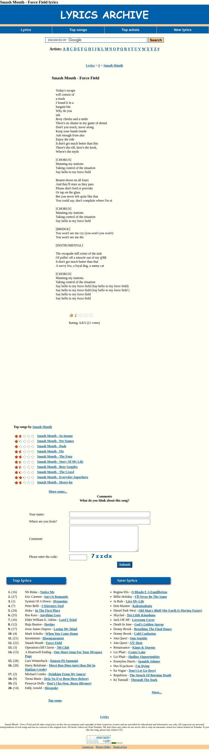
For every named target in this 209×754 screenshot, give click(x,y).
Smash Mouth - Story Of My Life (60, 462)
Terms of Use (120, 751)
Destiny (49, 629)
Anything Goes (50, 620)
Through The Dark (144, 685)
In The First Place (47, 615)
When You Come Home (61, 638)
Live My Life (135, 606)
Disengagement (53, 643)
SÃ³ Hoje (136, 648)
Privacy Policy (103, 751)
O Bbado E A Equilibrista (149, 597)
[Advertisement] (27, 169)
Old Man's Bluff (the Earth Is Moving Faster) (170, 615)
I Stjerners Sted (53, 611)
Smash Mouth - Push (51, 446)
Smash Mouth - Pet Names (55, 441)
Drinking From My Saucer (67, 679)
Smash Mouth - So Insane (55, 436)
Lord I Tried (67, 625)
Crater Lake (136, 657)
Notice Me (47, 597)
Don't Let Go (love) (142, 675)
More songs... (58, 491)
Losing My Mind (65, 634)
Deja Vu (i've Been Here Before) (66, 684)
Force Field (54, 648)
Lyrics (26, 30)
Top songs (78, 30)
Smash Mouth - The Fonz (54, 456)
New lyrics (182, 30)
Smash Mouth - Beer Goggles (57, 467)
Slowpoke (51, 693)
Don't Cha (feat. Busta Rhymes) (69, 688)
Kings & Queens (143, 652)
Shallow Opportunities (144, 662)
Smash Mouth (113, 65)
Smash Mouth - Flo (50, 451)
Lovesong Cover (143, 625)
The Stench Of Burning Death (150, 680)
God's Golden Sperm (149, 629)
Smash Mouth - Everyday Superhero (62, 477)
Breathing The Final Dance (153, 634)
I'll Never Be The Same (151, 601)
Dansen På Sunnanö (64, 666)
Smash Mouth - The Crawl (55, 472)
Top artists (131, 30)
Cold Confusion (145, 638)
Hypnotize (60, 606)
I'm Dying (143, 671)
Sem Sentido (138, 643)
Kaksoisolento (142, 611)
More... (157, 697)
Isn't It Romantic (56, 601)
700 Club (63, 652)
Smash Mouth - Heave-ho (54, 482)
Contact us (87, 751)
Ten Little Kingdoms (141, 620)
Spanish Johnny (149, 666)
